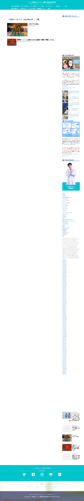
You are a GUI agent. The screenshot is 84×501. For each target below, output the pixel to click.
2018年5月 (64, 309)
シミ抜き (64, 242)
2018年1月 (64, 315)
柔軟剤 (63, 226)
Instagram (42, 476)
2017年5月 (64, 326)
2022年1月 (64, 262)
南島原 (64, 249)
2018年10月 (64, 302)
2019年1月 (64, 298)
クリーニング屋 (71, 240)
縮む (63, 257)
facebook (64, 238)
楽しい (67, 251)
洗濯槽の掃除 (64, 229)
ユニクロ (70, 244)
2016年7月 (64, 340)
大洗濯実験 (64, 216)
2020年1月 (64, 281)
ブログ (77, 242)
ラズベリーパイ (65, 213)
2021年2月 (64, 269)
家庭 (70, 249)
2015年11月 (64, 351)
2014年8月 (64, 372)
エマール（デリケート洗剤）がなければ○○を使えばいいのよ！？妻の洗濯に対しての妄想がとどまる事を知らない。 (74, 417)
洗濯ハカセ (65, 255)
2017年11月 (64, 318)
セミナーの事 (41, 6)
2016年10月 (64, 336)
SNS (68, 238)
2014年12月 (64, 366)
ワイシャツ (75, 244)
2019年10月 (64, 286)
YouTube (51, 476)
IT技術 (63, 193)
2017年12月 (64, 316)
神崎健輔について (40, 8)
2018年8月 (64, 305)
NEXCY (37, 486)
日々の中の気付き (32, 8)
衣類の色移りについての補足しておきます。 (76, 428)
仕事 (73, 247)
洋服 (63, 253)
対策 (72, 249)
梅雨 (63, 251)
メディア (64, 211)
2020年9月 (64, 273)
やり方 (71, 238)
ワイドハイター (65, 247)
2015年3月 (64, 362)
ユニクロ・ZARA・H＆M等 (67, 212)
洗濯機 (69, 255)
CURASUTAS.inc (29, 486)
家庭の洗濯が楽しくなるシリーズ (15, 9)
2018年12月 (64, 300)
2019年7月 (64, 290)
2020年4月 (64, 277)
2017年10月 (64, 319)
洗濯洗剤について (65, 232)
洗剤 (72, 253)
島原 (75, 249)
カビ (74, 238)
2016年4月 (64, 344)
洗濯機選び (64, 230)
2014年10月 (64, 369)
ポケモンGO (64, 209)
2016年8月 (64, 339)
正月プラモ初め (34, 24)
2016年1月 (64, 348)
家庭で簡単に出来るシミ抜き (67, 219)
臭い (66, 257)
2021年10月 (64, 263)
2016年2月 (64, 347)
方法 (78, 249)
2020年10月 (64, 272)
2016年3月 (64, 346)
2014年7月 (64, 373)
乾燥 (70, 247)
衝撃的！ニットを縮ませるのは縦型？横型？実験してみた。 (36, 40)
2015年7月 (64, 357)
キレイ (77, 238)
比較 (70, 251)
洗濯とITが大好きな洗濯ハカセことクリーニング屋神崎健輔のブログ (42, 494)
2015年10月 (64, 353)
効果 (75, 247)
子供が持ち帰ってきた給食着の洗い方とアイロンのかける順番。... (73, 92)
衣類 (69, 257)
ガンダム (36, 25)
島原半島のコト (24, 8)
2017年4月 (64, 327)
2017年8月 (64, 322)
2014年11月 (64, 368)
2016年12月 (64, 333)
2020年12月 (64, 270)
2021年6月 (64, 266)
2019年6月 (64, 291)
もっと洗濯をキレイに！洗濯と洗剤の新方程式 (42, 2)
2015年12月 (64, 350)
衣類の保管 (64, 234)
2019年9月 (64, 287)
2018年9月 (64, 304)
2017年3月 (64, 329)
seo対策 (63, 195)
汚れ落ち (76, 251)
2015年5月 (64, 359)
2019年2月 (64, 297)
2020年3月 (64, 279)
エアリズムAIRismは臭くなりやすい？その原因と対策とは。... (73, 110)
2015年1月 (64, 365)
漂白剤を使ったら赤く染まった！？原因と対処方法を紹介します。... (73, 116)
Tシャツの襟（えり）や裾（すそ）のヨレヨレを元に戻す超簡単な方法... (74, 104)
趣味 (49, 8)
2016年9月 (64, 337)
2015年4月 (64, 361)
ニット (68, 242)
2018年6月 (64, 308)
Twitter (24, 476)
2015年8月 (64, 355)
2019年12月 (64, 283)
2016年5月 (64, 343)
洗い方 (67, 253)
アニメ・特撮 (64, 198)
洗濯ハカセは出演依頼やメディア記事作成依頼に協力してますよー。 (76, 457)
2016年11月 (64, 334)
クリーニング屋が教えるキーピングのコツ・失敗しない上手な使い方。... (73, 98)
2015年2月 (64, 364)
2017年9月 (64, 320)
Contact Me (55, 486)
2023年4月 (64, 259)
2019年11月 (64, 284)
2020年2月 (64, 280)
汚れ (72, 251)
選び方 (72, 257)
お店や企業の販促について (15, 6)
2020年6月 (64, 276)
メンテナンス (65, 244)
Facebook (33, 476)
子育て (66, 6)
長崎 (75, 257)
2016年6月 (64, 341)
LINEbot (63, 194)
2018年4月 (64, 311)
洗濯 (75, 253)
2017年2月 (64, 330)
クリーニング (65, 240)
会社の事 (58, 6)
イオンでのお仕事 (24, 6)
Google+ (60, 476)
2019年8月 (64, 288)
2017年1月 (64, 332)
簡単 (77, 255)
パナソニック (73, 242)
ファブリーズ (64, 206)
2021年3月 (64, 268)
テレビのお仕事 (65, 205)
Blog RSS (46, 486)
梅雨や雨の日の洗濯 (66, 227)
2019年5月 (64, 293)
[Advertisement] (71, 34)
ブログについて (49, 6)
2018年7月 (64, 307)
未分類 (63, 225)
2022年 (11, 15)
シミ (76, 240)
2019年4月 (64, 294)
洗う (70, 253)
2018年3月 (64, 312)
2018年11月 (64, 301)
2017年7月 (64, 323)
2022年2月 (64, 261)
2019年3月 (64, 295)
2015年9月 (64, 354)
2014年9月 (64, 371)
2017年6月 (64, 325)
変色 (67, 249)
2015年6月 (64, 358)
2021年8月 (64, 265)
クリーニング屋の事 (32, 6)
